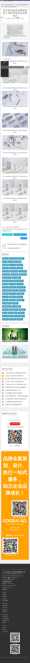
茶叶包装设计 (16, 277)
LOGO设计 (20, 284)
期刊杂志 (19, 265)
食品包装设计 (7, 277)
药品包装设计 (7, 306)
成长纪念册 (6, 274)
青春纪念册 (14, 274)
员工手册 (12, 265)
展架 (15, 313)
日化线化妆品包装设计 (13, 248)
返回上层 (23, 238)
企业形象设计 (7, 303)
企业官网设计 (7, 290)
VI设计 (4, 261)
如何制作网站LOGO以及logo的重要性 (15, 387)
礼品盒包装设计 (19, 316)
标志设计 (5, 319)
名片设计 (5, 297)
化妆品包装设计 (7, 234)
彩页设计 (5, 300)
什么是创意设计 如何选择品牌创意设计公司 (17, 399)
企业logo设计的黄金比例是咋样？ (14, 376)
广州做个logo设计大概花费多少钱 (14, 381)
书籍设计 (15, 303)
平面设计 (21, 313)
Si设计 (4, 313)
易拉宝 (10, 313)
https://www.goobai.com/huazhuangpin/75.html (15, 229)
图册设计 (12, 297)
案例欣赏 (5, 293)
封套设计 (19, 319)
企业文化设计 (21, 287)
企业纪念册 (6, 271)
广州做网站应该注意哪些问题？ (14, 401)
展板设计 (22, 309)
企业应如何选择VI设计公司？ (13, 390)
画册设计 (5, 258)
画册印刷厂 (20, 300)
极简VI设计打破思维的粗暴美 (13, 404)
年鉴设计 (12, 268)
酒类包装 (5, 284)
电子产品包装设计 (8, 316)
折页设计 (5, 268)
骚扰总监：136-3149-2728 (15, 535)
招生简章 (19, 268)
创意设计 (12, 319)
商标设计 (12, 287)
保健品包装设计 (18, 281)
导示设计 (5, 287)
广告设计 (12, 293)
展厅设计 (22, 290)
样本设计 (19, 297)
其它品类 (12, 284)
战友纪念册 (23, 274)
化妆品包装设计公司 (20, 234)
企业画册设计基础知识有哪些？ (14, 393)
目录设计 (15, 290)
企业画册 (11, 261)
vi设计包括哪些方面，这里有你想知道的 (16, 396)
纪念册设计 (13, 258)
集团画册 (5, 265)
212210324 (9, 587)
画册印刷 (12, 300)
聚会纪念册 (14, 271)
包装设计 (21, 258)
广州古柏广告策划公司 (7, 1)
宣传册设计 (20, 293)
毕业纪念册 (23, 271)
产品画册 (18, 261)
